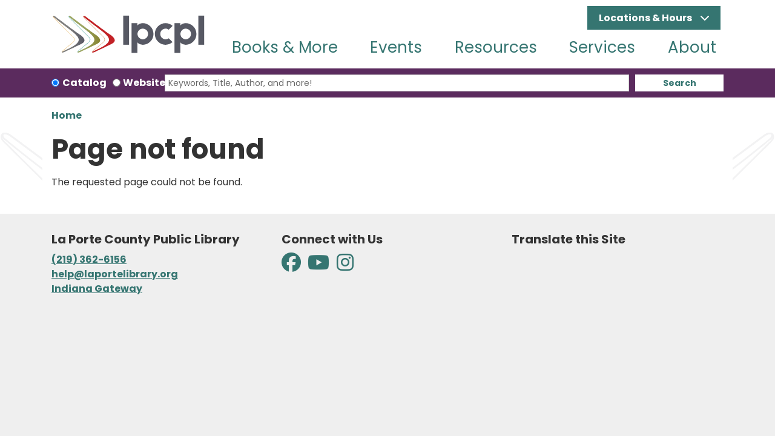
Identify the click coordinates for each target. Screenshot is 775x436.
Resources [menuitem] (496, 47)
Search (679, 83)
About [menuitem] (692, 47)
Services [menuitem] (602, 47)
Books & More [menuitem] (285, 47)
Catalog (84, 83)
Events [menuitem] (396, 47)
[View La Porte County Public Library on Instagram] (345, 266)
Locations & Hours (646, 18)
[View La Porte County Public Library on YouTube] (318, 266)
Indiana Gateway (96, 289)
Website (144, 83)
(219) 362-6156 (89, 259)
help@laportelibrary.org (114, 274)
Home (66, 115)
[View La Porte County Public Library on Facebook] (292, 266)
